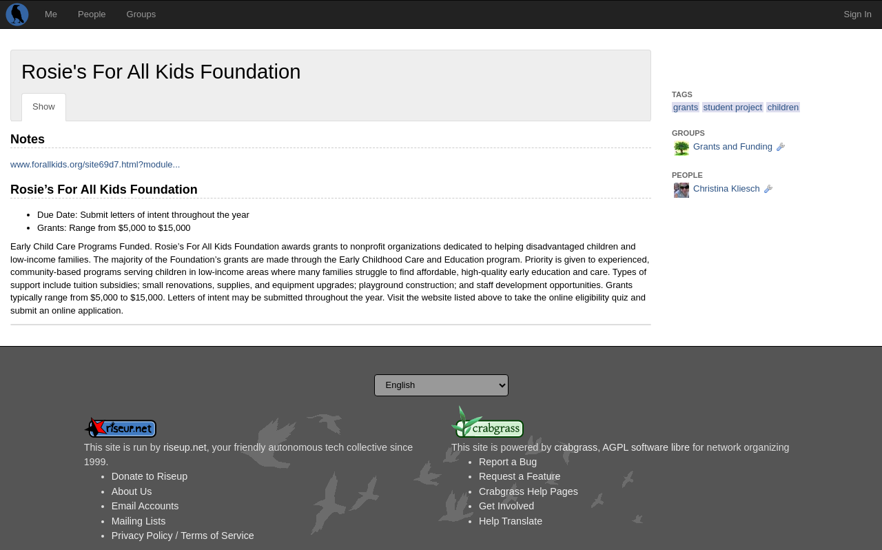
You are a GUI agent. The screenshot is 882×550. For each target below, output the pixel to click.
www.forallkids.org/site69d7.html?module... (95, 164)
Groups (141, 14)
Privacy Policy (142, 535)
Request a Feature (519, 476)
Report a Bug (508, 461)
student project (733, 107)
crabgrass (575, 447)
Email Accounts (145, 505)
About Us (132, 491)
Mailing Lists (139, 521)
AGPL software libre (646, 447)
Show (43, 106)
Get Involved (506, 505)
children (783, 107)
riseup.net (185, 447)
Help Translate (510, 521)
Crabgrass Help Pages (528, 491)
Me (51, 14)
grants (685, 107)
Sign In (858, 14)
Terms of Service (217, 535)
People (91, 14)
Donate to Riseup (149, 476)
